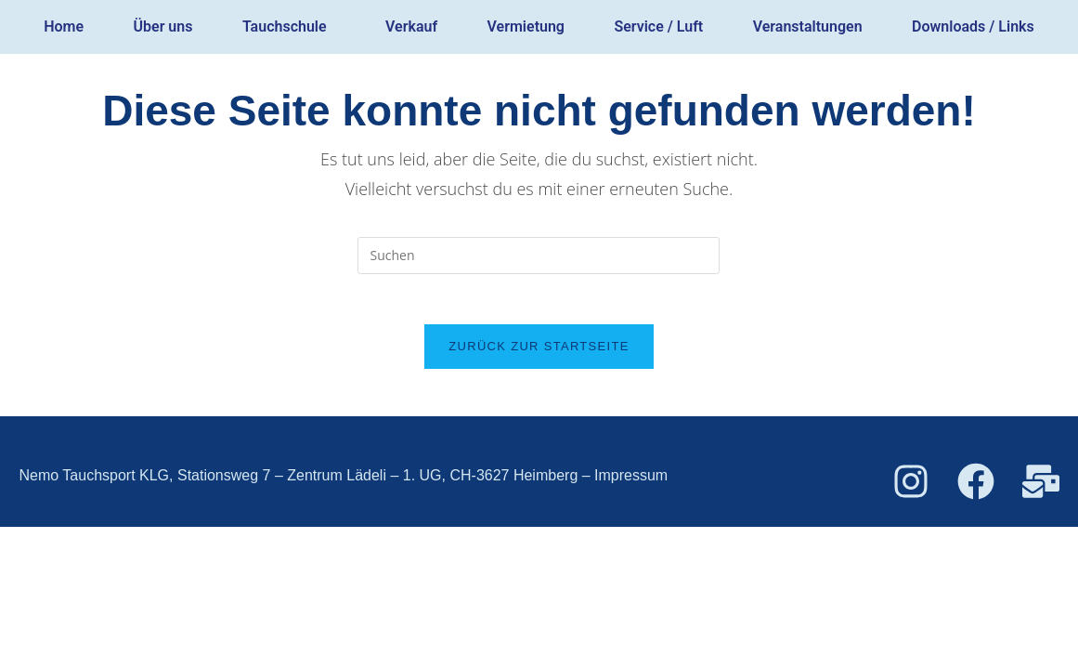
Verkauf (411, 26)
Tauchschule (284, 26)
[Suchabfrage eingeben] (538, 255)
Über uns (163, 26)
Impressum (631, 482)
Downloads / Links (973, 26)
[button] (288, 27)
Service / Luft (658, 26)
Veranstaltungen (808, 26)
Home (64, 26)
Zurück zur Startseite (538, 353)
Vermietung (526, 26)
